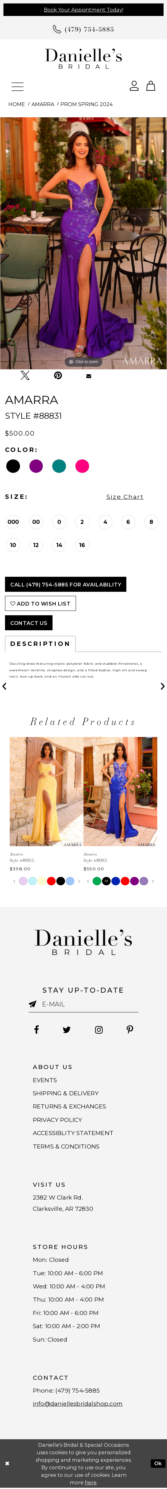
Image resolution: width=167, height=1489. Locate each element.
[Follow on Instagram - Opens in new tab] (99, 1030)
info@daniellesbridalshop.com (78, 1405)
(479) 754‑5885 (77, 1391)
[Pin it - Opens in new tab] (58, 376)
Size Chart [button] (125, 496)
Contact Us (28, 623)
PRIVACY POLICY (58, 1119)
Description (40, 643)
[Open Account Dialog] (134, 85)
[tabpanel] (83, 243)
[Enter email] (83, 1004)
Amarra (43, 104)
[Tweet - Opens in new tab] (25, 376)
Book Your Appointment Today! (83, 10)
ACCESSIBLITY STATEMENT (73, 1133)
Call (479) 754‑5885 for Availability (65, 584)
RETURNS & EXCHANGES (70, 1106)
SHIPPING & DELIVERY (66, 1093)
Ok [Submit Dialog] (158, 1464)
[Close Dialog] (7, 1465)
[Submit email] (35, 1006)
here (91, 1483)
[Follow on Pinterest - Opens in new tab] (130, 1030)
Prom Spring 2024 (86, 104)
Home (16, 104)
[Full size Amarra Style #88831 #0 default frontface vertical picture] (83, 243)
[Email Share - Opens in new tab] (89, 375)
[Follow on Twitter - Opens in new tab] (67, 1030)
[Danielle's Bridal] (83, 58)
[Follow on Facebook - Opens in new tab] (36, 1030)
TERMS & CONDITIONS (66, 1146)
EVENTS (45, 1080)
